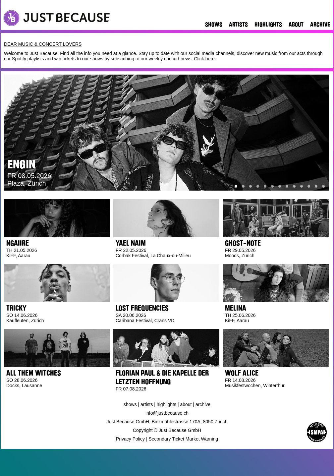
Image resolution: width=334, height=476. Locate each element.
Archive (320, 25)
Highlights (268, 25)
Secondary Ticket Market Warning (183, 439)
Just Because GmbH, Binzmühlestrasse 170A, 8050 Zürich (167, 421)
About (296, 25)
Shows (213, 25)
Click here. (205, 58)
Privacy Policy (130, 439)
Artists (238, 25)
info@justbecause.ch (167, 413)
